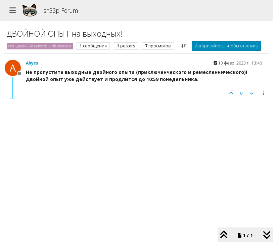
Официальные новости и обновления (40, 46)
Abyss (32, 63)
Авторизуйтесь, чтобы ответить (226, 46)
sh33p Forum (60, 10)
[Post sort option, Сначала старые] (183, 46)
